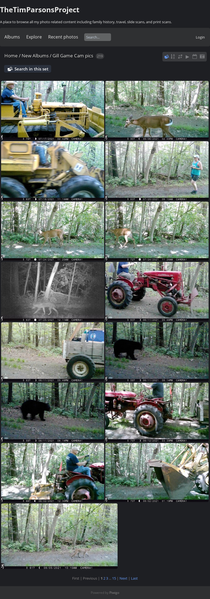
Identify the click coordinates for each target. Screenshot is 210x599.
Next (123, 578)
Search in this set (31, 69)
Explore (34, 37)
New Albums (35, 55)
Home (11, 55)
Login (200, 37)
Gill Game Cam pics (72, 55)
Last (134, 578)
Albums (12, 37)
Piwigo (114, 592)
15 (114, 578)
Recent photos (63, 37)
